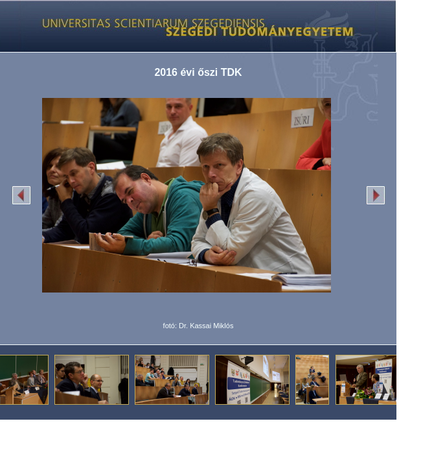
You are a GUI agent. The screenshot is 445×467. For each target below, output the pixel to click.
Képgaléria (193, 26)
